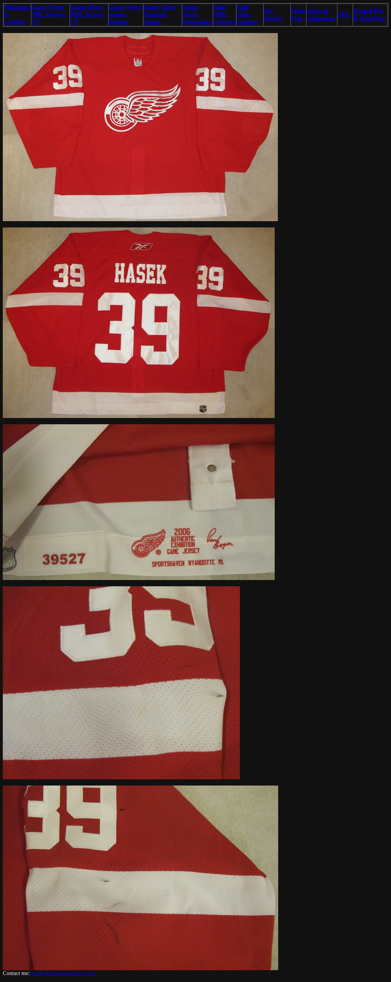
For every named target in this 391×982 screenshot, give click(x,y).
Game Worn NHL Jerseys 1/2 (48, 14)
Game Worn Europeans (196, 14)
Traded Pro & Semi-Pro (369, 15)
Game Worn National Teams (159, 14)
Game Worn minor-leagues (125, 14)
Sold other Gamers (247, 14)
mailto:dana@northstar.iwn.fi (62, 973)
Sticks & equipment (320, 15)
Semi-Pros (298, 15)
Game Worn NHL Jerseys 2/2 (87, 14)
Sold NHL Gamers (223, 14)
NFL (343, 14)
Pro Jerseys (273, 15)
